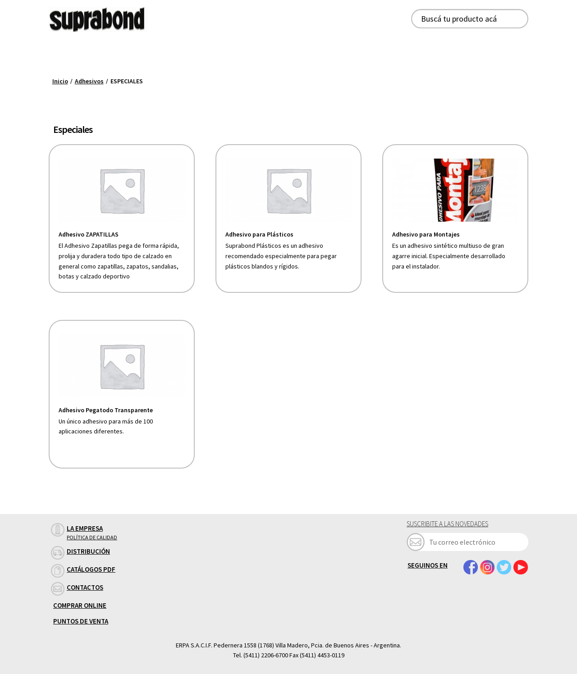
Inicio (60, 81)
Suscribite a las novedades (447, 523)
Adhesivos (89, 81)
